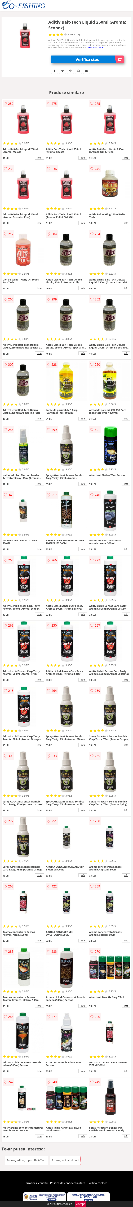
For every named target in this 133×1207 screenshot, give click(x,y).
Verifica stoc (100, 59)
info (39, 157)
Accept (80, 1204)
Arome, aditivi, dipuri (65, 1160)
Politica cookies (97, 1183)
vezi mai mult (95, 47)
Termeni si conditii (36, 1183)
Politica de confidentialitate (67, 1183)
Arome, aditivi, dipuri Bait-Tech (26, 1160)
